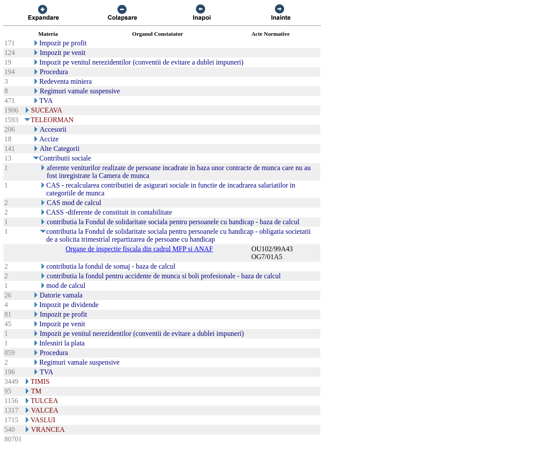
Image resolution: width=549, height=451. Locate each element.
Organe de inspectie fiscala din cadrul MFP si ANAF (139, 249)
